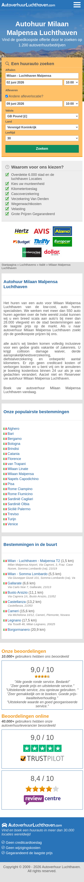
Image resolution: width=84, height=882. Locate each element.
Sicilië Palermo (17, 509)
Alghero (11, 429)
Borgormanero (16, 630)
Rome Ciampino (17, 489)
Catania (11, 454)
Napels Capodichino (21, 479)
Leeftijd (10, 132)
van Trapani (14, 464)
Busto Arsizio (15, 592)
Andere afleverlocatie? (26, 96)
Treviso (11, 514)
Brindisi (11, 449)
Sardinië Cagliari (18, 499)
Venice (10, 524)
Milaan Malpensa (18, 474)
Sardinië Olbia (16, 504)
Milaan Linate (15, 469)
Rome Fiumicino (18, 494)
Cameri (11, 611)
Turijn (9, 519)
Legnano (12, 620)
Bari (8, 434)
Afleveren (11, 90)
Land (8, 121)
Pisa (8, 484)
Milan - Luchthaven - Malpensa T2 (31, 561)
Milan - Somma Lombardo (25, 574)
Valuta (9, 110)
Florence (12, 459)
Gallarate (12, 583)
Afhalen (10, 70)
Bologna (11, 444)
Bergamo (12, 439)
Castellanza (14, 602)
